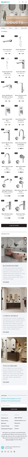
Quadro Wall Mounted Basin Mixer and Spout (7, 96)
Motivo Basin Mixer (20, 214)
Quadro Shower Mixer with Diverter (21, 119)
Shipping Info (4, 418)
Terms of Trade (9, 439)
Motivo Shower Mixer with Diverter (21, 191)
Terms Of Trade (5, 426)
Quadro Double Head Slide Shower (7, 72)
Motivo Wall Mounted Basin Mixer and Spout (7, 191)
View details (6, 282)
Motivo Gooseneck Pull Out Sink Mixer (20, 143)
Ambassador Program (7, 428)
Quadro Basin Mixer (20, 71)
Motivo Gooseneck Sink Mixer (7, 167)
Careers (16, 428)
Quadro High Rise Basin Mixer (7, 143)
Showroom (17, 423)
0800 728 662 (18, 418)
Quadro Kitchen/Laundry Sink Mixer (21, 96)
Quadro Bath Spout (7, 49)
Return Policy (4, 420)
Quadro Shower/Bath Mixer (7, 119)
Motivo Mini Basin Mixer (7, 214)
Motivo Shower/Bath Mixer (20, 167)
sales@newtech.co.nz (20, 420)
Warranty (3, 423)
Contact (16, 426)
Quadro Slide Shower (21, 49)
